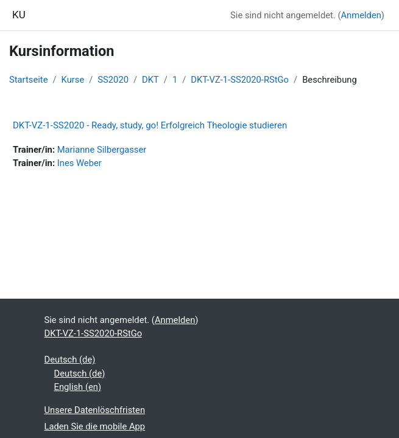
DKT (150, 79)
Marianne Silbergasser (102, 149)
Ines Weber (79, 163)
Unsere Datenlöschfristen (95, 410)
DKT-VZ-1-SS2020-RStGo (240, 79)
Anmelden (361, 15)
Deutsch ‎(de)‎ (70, 359)
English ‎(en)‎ (78, 386)
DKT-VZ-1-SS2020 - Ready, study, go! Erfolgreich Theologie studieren (150, 125)
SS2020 (113, 79)
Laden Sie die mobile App (95, 426)
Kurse (73, 79)
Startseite (28, 79)
